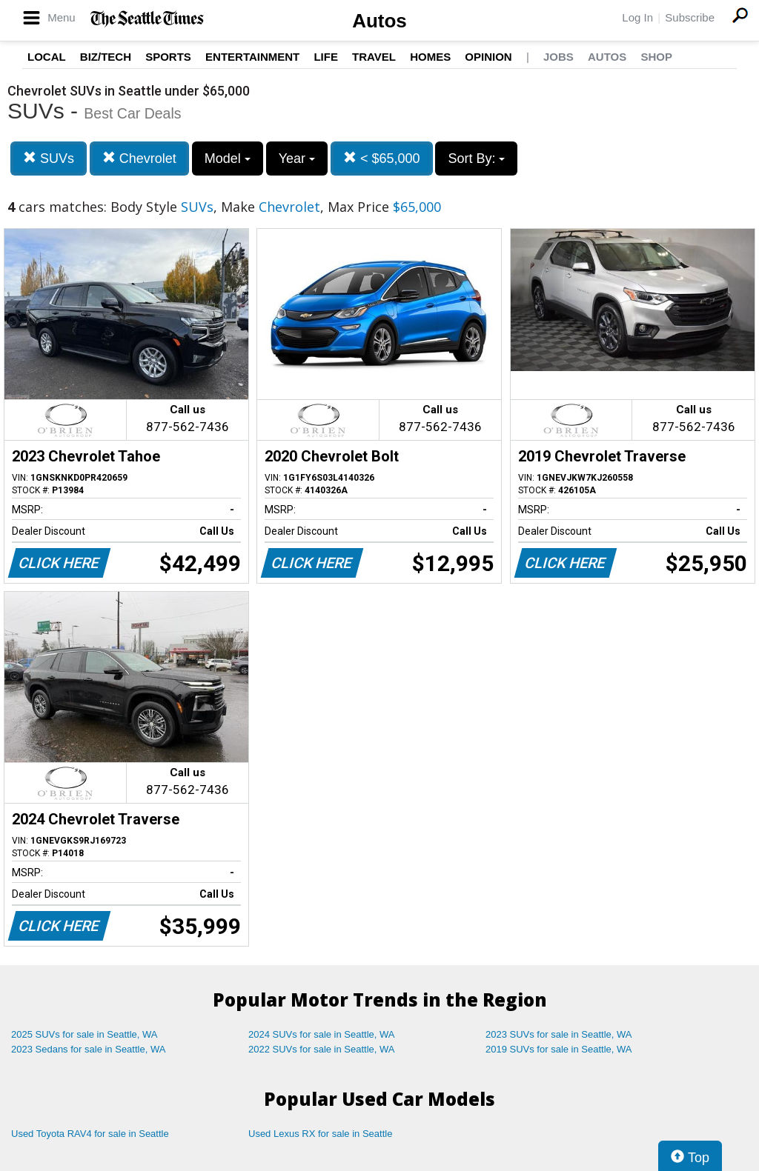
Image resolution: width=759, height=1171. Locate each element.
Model (228, 158)
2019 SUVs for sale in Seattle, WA (558, 1049)
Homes (430, 56)
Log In (637, 17)
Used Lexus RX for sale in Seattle (320, 1133)
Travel (374, 56)
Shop (656, 56)
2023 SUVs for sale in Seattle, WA (558, 1034)
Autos (379, 21)
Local (46, 56)
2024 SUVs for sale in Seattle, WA (321, 1034)
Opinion (488, 56)
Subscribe (690, 17)
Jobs (558, 56)
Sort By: (476, 158)
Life (326, 56)
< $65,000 (381, 158)
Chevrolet (139, 158)
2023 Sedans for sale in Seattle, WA (88, 1049)
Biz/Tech (105, 56)
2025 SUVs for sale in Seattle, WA (84, 1034)
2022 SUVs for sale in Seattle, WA (321, 1049)
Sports (168, 56)
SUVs (48, 158)
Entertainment (252, 56)
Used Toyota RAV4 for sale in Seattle (90, 1133)
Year (297, 158)
